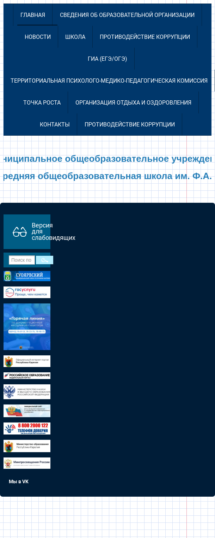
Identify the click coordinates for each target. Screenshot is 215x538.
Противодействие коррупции (145, 37)
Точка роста (42, 102)
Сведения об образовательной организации (127, 15)
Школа (75, 37)
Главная (32, 15)
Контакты (55, 124)
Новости (38, 37)
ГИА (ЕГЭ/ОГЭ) (107, 58)
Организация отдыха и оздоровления (133, 102)
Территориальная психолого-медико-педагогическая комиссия (109, 80)
